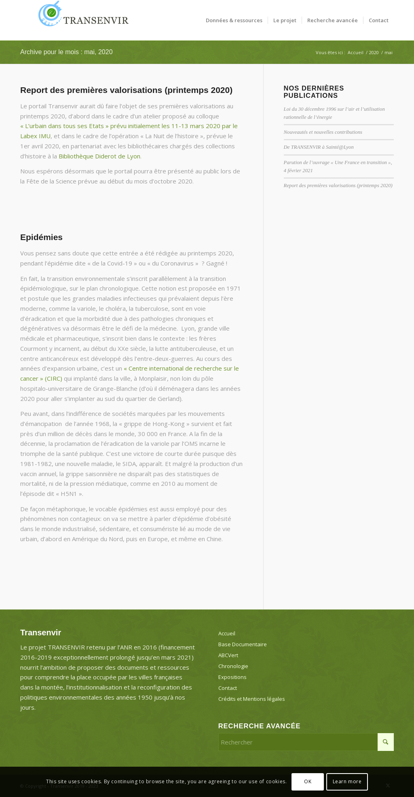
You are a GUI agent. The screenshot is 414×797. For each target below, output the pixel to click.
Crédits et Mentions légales (251, 698)
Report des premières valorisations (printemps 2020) (126, 90)
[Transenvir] (81, 20)
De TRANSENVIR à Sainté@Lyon (319, 147)
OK (307, 781)
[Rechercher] (306, 742)
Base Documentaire (242, 644)
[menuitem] (234, 20)
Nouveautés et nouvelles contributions (323, 132)
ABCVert (228, 655)
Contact (227, 688)
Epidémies (41, 237)
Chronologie (233, 666)
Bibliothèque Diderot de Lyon (99, 156)
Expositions (232, 677)
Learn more (347, 781)
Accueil (226, 633)
